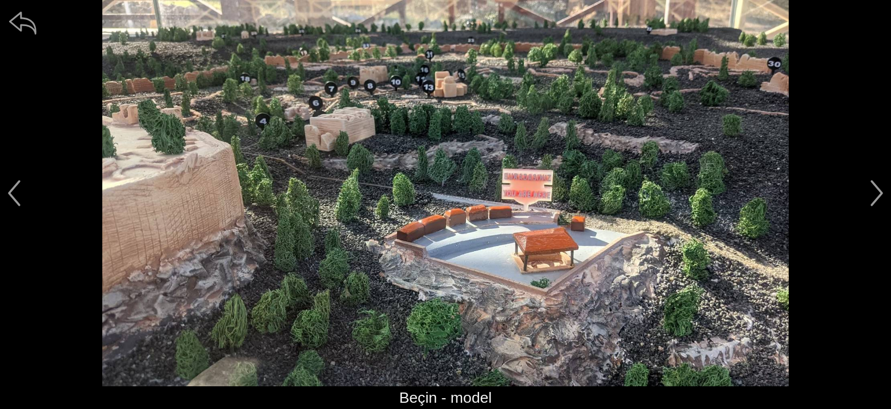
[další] (876, 193)
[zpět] (23, 23)
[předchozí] (14, 193)
